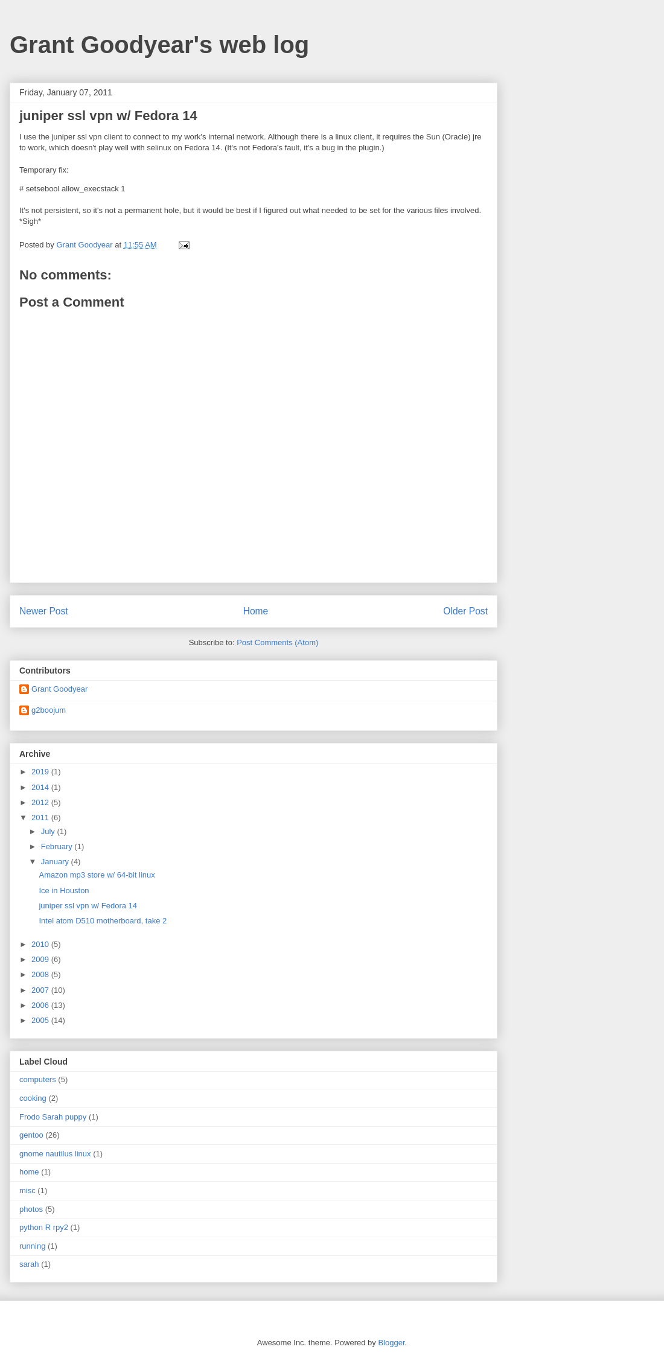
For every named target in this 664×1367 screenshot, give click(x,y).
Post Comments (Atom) (277, 642)
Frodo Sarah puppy (52, 1116)
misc (27, 1190)
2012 (41, 802)
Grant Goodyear (59, 688)
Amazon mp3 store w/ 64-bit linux (97, 874)
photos (31, 1209)
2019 (41, 771)
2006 (41, 1005)
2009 (41, 959)
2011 (41, 817)
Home (256, 611)
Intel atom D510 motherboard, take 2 (103, 920)
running (32, 1246)
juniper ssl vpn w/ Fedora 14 (88, 905)
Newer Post (43, 611)
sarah (29, 1264)
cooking (32, 1098)
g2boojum (48, 710)
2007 (41, 990)
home (29, 1171)
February (58, 846)
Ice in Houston (64, 890)
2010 (41, 944)
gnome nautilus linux (55, 1153)
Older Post (465, 611)
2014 (41, 787)
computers (37, 1079)
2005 (41, 1020)
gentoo (31, 1134)
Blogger (391, 1342)
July (49, 831)
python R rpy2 (43, 1227)
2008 (41, 974)
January (56, 861)
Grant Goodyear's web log (159, 44)
